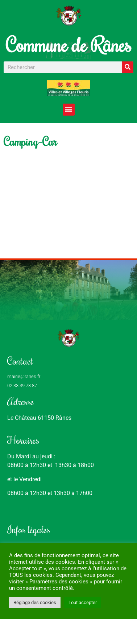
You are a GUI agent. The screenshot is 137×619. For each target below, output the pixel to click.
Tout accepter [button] (82, 602)
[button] (69, 110)
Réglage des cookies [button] (34, 602)
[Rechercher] (127, 67)
